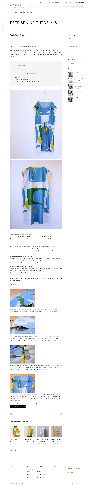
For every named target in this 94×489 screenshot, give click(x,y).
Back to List (15, 450)
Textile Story (30, 469)
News (28, 474)
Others (71, 54)
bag (70, 38)
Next (59, 414)
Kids (70, 44)
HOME (11, 12)
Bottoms (71, 49)
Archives (29, 477)
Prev (14, 414)
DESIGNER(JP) (53, 6)
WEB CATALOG (55, 2)
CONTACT (70, 2)
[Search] (82, 6)
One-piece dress (73, 46)
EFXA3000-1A (32, 73)
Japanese (76, 2)
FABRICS (47, 2)
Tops (28, 12)
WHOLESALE (63, 2)
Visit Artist (29, 471)
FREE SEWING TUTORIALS (20, 12)
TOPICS (28, 466)
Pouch (70, 41)
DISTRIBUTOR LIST (64, 6)
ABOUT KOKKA (41, 2)
